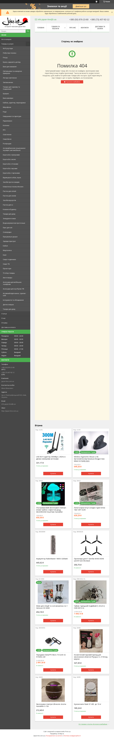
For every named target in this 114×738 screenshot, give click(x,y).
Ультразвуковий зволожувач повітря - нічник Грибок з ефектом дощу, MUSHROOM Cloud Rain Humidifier (51, 510)
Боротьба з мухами (10, 168)
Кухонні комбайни (73, 82)
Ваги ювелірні (8, 98)
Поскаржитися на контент (54, 736)
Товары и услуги (7, 44)
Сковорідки (7, 232)
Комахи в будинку (9, 209)
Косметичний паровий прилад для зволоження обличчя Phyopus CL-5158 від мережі (90, 657)
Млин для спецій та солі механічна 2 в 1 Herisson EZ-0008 (52, 607)
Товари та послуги (55, 28)
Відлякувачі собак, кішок (12, 177)
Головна (40, 28)
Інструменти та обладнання (13, 300)
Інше (4, 255)
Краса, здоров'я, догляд (11, 62)
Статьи (4, 314)
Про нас (72, 28)
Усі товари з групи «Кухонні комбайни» (93, 724)
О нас (3, 318)
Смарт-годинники (9, 259)
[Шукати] (28, 31)
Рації (4, 112)
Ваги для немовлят (10, 67)
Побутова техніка (9, 53)
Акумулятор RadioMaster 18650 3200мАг (52, 559)
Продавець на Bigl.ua (57, 734)
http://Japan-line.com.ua (9, 411)
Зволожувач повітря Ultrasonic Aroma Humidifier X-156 (51, 705)
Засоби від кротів (9, 200)
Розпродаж (7, 144)
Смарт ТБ (6, 264)
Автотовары (7, 278)
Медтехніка (7, 250)
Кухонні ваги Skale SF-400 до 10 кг (87, 704)
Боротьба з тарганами (11, 173)
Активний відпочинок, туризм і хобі (14, 294)
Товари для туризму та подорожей (11, 88)
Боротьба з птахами (10, 164)
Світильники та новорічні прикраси (12, 72)
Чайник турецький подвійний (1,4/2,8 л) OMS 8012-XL (89, 607)
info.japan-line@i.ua (8, 404)
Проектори (7, 268)
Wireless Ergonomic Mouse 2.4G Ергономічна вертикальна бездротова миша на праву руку (89, 459)
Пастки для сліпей (9, 191)
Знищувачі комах (9, 218)
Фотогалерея (6, 39)
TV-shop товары (9, 273)
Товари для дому (9, 214)
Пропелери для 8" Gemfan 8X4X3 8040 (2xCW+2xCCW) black (89, 560)
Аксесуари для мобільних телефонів (12, 283)
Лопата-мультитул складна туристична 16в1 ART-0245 (89, 509)
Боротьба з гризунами (11, 155)
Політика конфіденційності (72, 736)
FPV (4, 130)
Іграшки (6, 93)
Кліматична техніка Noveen (13, 187)
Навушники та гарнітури (12, 116)
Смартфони (7, 139)
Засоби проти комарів (11, 182)
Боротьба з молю (9, 159)
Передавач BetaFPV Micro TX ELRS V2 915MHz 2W (51, 656)
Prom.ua (67, 731)
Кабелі (5, 246)
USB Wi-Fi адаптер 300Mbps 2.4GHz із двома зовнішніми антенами (50, 458)
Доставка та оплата (100, 28)
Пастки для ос (8, 205)
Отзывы (4, 323)
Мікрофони (7, 107)
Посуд (5, 57)
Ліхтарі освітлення (10, 78)
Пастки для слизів (9, 196)
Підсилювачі (7, 121)
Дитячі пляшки (8, 305)
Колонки (6, 125)
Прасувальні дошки (10, 237)
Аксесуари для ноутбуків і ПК (13, 289)
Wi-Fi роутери (8, 48)
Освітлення (7, 134)
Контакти (85, 28)
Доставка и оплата (8, 327)
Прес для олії (7, 228)
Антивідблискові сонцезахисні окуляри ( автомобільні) (14, 149)
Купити (53, 473)
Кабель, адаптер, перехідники (14, 103)
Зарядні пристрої (9, 241)
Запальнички (8, 82)
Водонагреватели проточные (14, 223)
